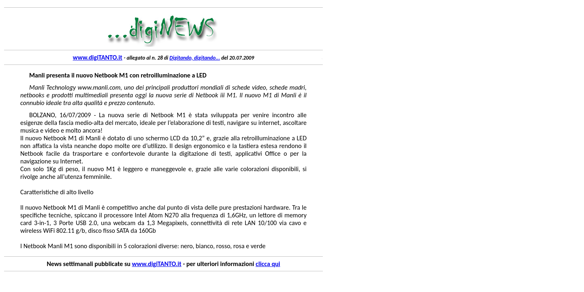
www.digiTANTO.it (97, 57)
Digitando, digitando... (195, 57)
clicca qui (268, 264)
